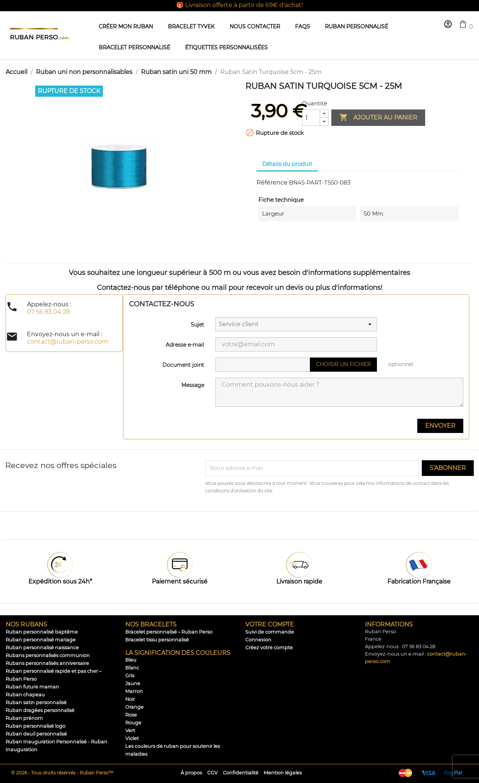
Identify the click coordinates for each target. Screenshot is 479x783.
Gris (129, 675)
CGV (212, 773)
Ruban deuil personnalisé (36, 734)
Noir (130, 699)
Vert (130, 730)
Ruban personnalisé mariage (41, 640)
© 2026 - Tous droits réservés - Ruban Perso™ (62, 773)
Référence (272, 182)
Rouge (133, 722)
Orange (134, 707)
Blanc (132, 668)
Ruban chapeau (25, 694)
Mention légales (283, 773)
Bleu (130, 660)
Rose (131, 715)
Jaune (132, 683)
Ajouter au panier (378, 118)
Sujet (197, 324)
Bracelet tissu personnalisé (157, 640)
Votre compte (269, 624)
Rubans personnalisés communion (48, 655)
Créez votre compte (269, 647)
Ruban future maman (32, 687)
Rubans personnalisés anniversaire (47, 663)
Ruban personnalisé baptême (42, 632)
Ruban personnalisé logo (35, 726)
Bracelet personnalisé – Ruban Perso (168, 632)
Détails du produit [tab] (287, 163)
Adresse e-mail (185, 344)
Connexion (258, 640)
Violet (132, 738)
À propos (191, 773)
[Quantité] (311, 117)
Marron (134, 691)
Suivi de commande (269, 632)
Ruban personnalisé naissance (42, 647)
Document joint (183, 365)
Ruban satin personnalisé (36, 702)
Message (192, 385)
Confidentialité (240, 773)
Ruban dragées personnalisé (40, 710)
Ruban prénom (24, 718)
